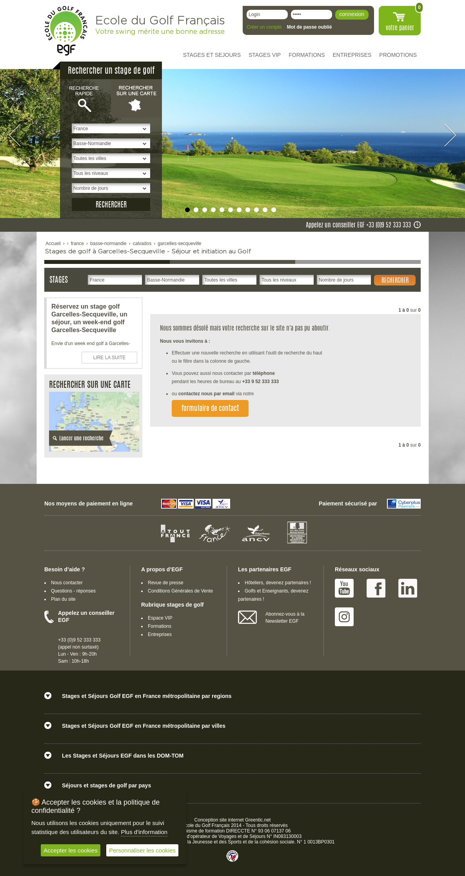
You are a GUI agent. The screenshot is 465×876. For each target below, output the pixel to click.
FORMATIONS (307, 55)
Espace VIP (160, 618)
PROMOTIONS (398, 55)
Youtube (344, 588)
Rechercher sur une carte (136, 98)
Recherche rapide (85, 98)
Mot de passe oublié (309, 27)
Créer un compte (264, 27)
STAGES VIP (265, 55)
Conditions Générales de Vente (180, 591)
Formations (159, 626)
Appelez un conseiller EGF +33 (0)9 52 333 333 (358, 225)
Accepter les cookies (71, 850)
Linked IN (407, 588)
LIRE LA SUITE (109, 357)
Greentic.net (258, 820)
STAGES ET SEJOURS (212, 55)
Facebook (376, 588)
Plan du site (63, 599)
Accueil (53, 243)
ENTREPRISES (352, 55)
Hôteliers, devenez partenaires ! (278, 582)
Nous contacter (67, 582)
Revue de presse (165, 582)
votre (400, 28)
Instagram (344, 616)
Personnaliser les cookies (142, 850)
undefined (187, 209)
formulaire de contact (210, 409)
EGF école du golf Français (65, 31)
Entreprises (160, 634)
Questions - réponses (73, 591)
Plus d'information (144, 832)
